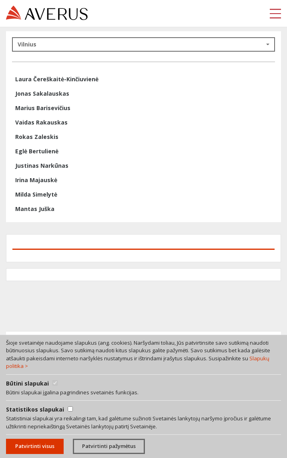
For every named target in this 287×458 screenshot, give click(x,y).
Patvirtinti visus (34, 446)
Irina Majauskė (36, 180)
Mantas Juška (34, 209)
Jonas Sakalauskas (42, 93)
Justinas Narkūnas (41, 165)
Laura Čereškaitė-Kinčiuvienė (56, 79)
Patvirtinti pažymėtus (109, 446)
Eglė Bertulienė (36, 151)
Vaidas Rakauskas (41, 122)
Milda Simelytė (36, 194)
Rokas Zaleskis (36, 137)
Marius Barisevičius (42, 108)
